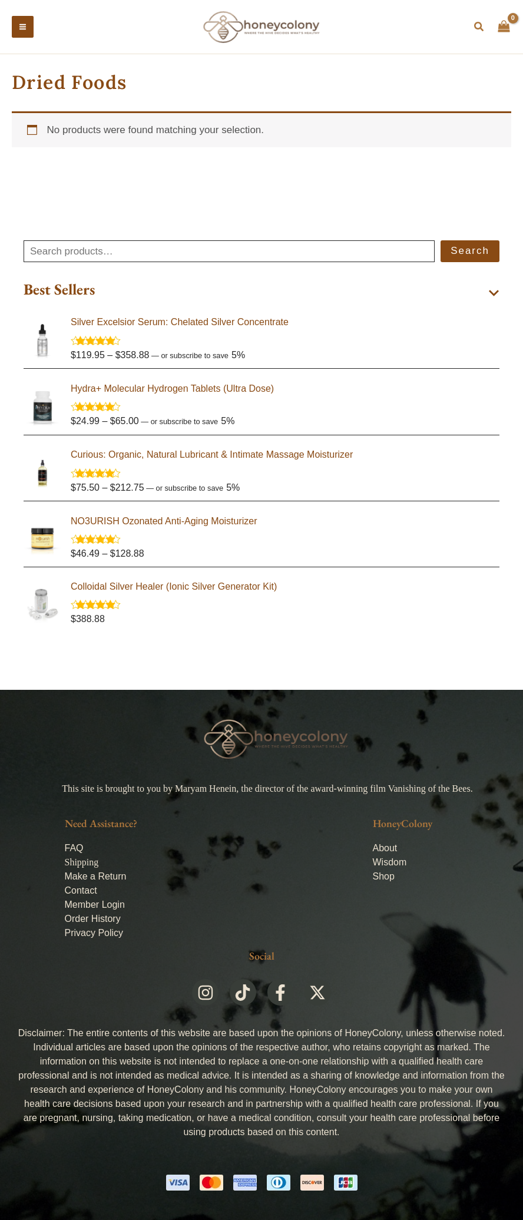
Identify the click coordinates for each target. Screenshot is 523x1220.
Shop (384, 876)
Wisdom (390, 862)
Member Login (95, 905)
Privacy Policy (94, 933)
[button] (479, 29)
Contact (81, 890)
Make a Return (96, 876)
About (385, 848)
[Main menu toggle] (23, 29)
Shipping (82, 862)
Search (470, 255)
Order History (93, 919)
